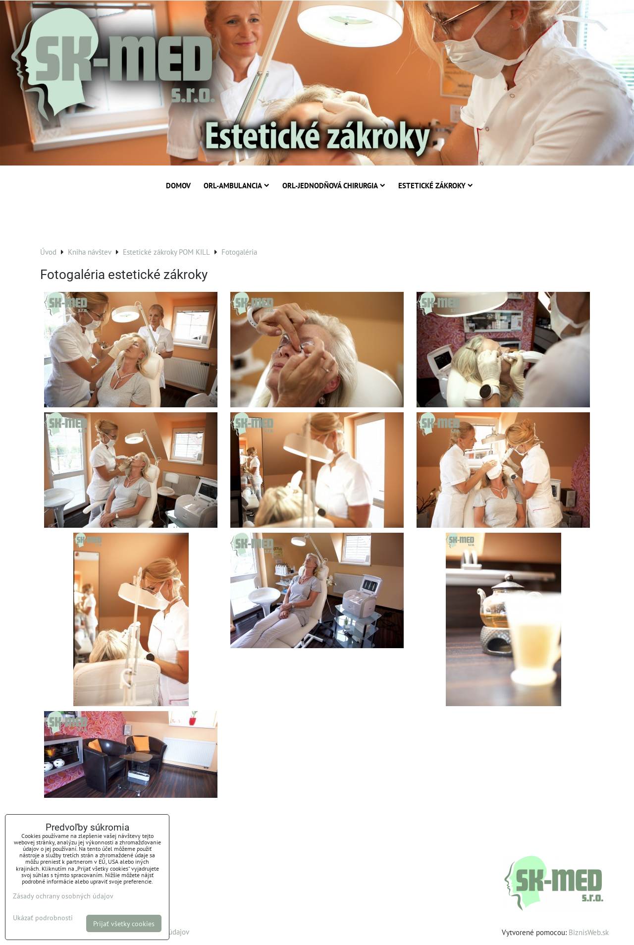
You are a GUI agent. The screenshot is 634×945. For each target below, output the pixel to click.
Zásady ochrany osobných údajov (63, 895)
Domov (178, 185)
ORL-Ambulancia (236, 185)
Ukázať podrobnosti (43, 918)
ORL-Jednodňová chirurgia (333, 185)
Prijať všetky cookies (124, 923)
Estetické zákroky (435, 185)
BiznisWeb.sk (589, 932)
